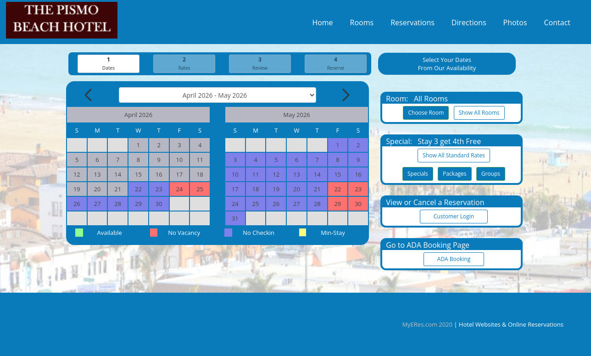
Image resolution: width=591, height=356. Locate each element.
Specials (417, 174)
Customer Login (454, 217)
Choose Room (426, 113)
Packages (455, 174)
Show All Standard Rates (454, 156)
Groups (490, 174)
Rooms (362, 25)
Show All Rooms (479, 113)
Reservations (412, 25)
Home (322, 25)
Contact (557, 25)
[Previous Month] (89, 95)
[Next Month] (345, 95)
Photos (515, 25)
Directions (469, 25)
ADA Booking (454, 259)
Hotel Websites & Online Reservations (511, 324)
